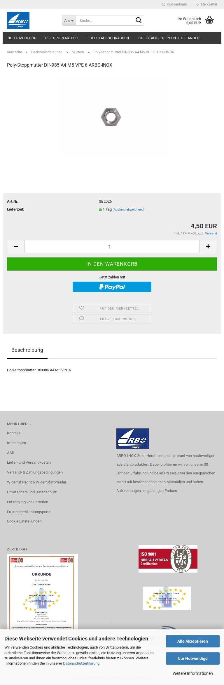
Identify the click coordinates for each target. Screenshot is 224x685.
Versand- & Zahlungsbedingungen (35, 472)
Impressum (16, 443)
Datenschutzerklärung (81, 663)
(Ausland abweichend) (129, 209)
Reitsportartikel (62, 38)
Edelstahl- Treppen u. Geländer (169, 38)
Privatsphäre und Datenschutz (32, 492)
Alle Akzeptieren (192, 641)
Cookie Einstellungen (24, 521)
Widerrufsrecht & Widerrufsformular (36, 482)
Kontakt (13, 433)
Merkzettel (206, 4)
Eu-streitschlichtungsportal (29, 512)
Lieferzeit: (15, 209)
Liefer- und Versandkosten (29, 462)
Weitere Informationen (193, 673)
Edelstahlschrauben (108, 38)
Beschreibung (27, 350)
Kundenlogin (174, 4)
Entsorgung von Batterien (27, 502)
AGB (10, 453)
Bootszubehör (22, 38)
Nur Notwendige (193, 658)
